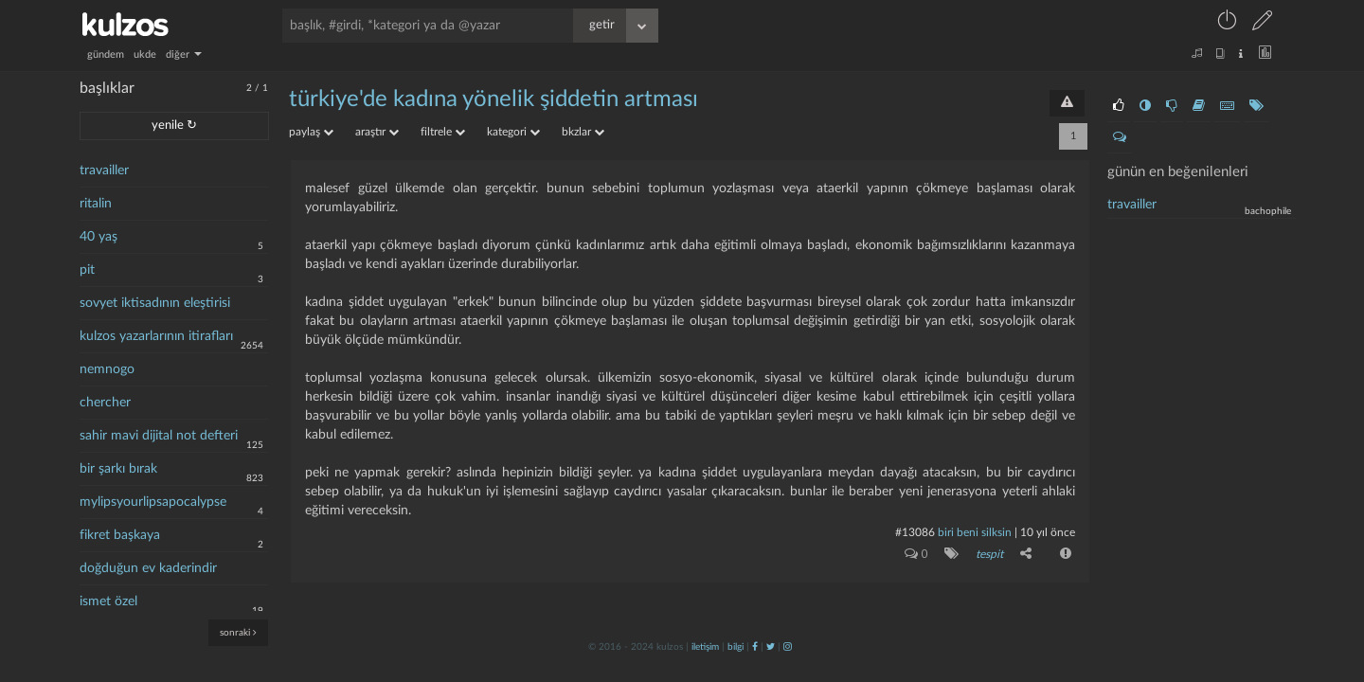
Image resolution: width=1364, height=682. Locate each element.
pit (87, 270)
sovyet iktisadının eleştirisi (155, 303)
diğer (184, 54)
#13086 (915, 532)
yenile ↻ (174, 125)
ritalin (96, 203)
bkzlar (583, 131)
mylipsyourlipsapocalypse (153, 502)
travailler (104, 170)
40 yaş (98, 236)
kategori (513, 131)
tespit (989, 554)
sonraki (238, 632)
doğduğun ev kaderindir (148, 568)
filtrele (443, 131)
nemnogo (107, 369)
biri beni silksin (975, 532)
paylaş (311, 131)
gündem (105, 54)
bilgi (735, 647)
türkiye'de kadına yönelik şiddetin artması (493, 99)
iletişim (705, 647)
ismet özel (108, 601)
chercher (105, 402)
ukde (145, 54)
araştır (377, 131)
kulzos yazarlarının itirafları (156, 336)
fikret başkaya (120, 535)
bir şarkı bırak (118, 469)
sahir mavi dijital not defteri (159, 435)
